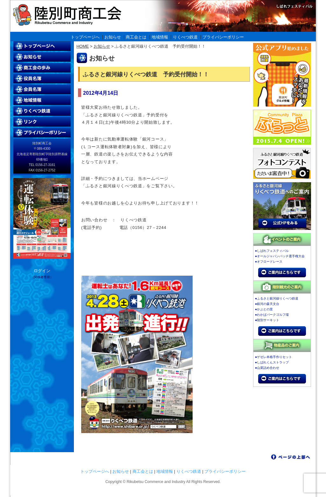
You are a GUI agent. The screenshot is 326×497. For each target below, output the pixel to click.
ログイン (42, 270)
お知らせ (112, 37)
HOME (82, 46)
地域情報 (160, 37)
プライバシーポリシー (223, 37)
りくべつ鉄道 (185, 37)
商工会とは (136, 37)
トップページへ (85, 37)
